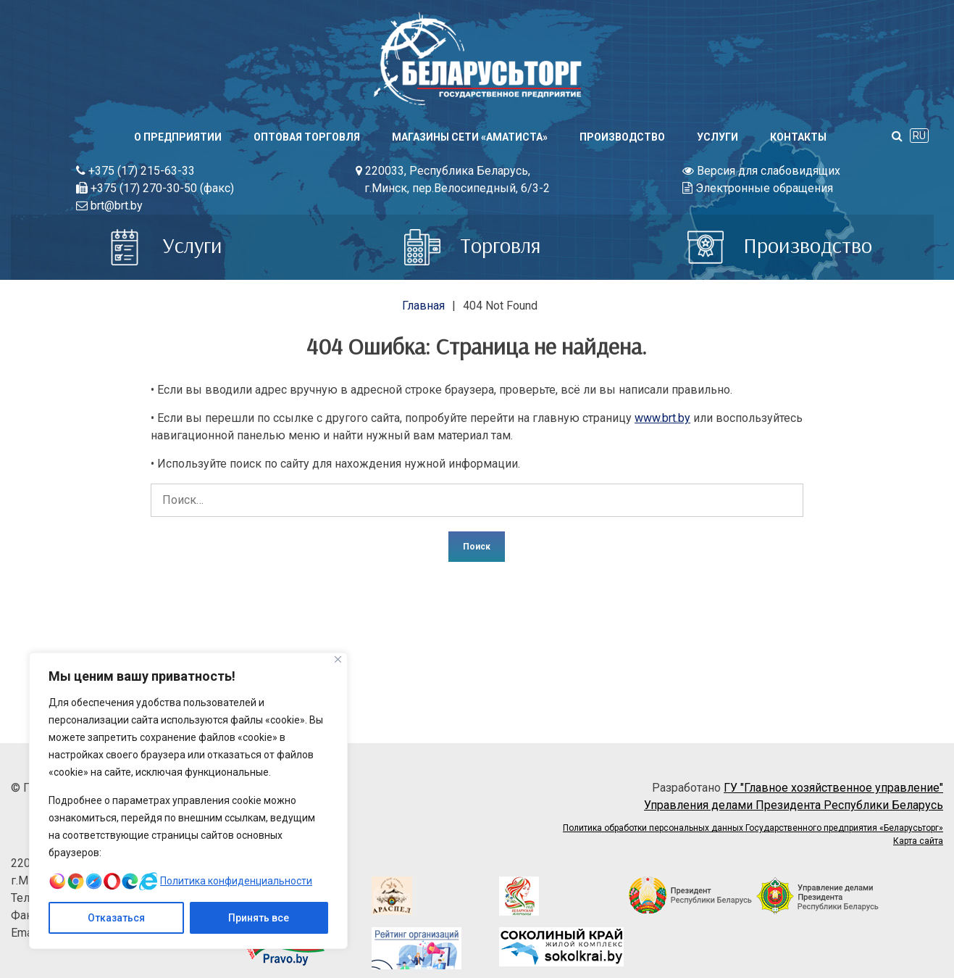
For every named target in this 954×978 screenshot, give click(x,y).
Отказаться (116, 918)
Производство (622, 137)
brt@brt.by (109, 205)
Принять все (258, 918)
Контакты (798, 137)
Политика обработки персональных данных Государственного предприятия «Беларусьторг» (753, 828)
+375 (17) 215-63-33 (135, 171)
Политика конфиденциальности (237, 881)
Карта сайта (918, 841)
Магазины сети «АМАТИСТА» (470, 137)
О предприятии (178, 137)
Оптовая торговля (307, 137)
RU (919, 135)
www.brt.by (662, 418)
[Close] (338, 659)
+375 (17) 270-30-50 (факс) (155, 188)
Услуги (717, 137)
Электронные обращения (757, 188)
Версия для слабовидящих (761, 171)
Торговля (472, 245)
